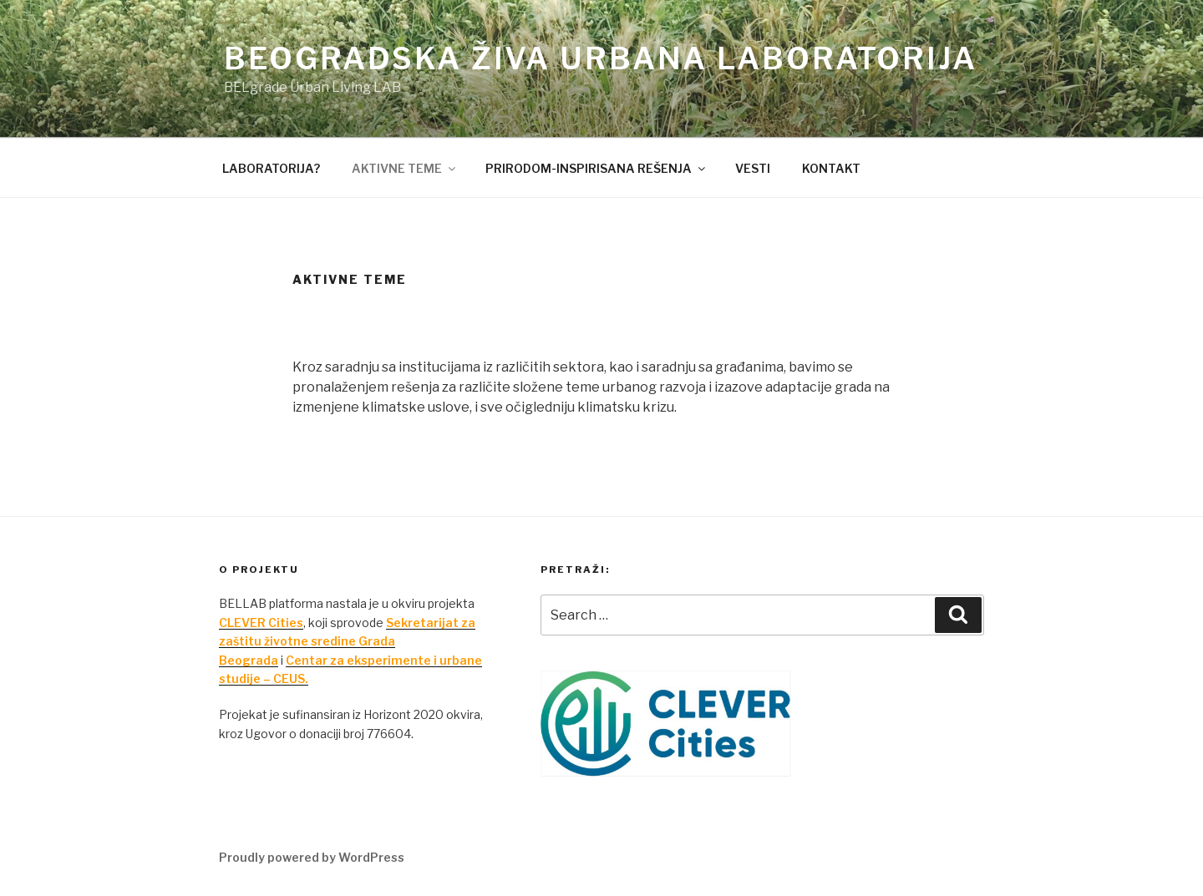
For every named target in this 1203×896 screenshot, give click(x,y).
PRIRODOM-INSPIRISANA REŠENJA (596, 168)
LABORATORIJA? (271, 168)
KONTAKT (831, 168)
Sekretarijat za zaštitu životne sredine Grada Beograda (347, 641)
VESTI (752, 168)
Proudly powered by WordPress (311, 857)
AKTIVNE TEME (405, 168)
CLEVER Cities (261, 622)
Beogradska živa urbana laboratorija (600, 58)
